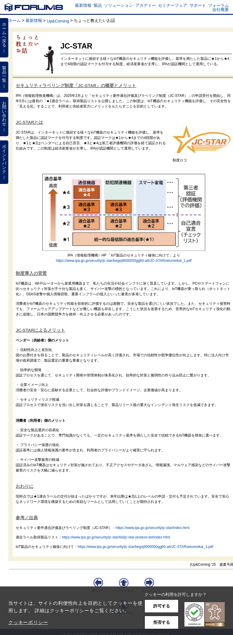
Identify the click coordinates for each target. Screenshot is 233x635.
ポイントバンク (4, 162)
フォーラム (218, 5)
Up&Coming (58, 21)
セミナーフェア (172, 5)
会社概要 (220, 9)
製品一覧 (4, 77)
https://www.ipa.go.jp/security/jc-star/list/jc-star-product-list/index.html (116, 537)
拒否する (161, 622)
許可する (161, 606)
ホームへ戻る (4, 37)
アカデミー (145, 5)
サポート (197, 5)
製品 (98, 5)
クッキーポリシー (28, 622)
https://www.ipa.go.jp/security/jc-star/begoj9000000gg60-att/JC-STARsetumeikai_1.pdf (124, 261)
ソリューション (118, 5)
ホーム (14, 20)
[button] (204, 614)
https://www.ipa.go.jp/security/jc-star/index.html (152, 528)
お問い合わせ (4, 116)
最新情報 (83, 5)
